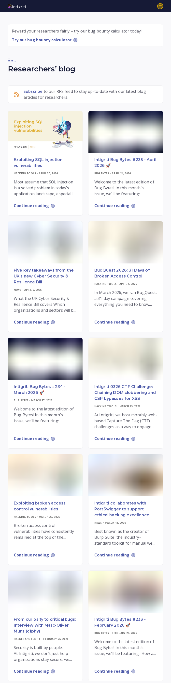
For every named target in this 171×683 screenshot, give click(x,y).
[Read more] (45, 132)
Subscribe (33, 91)
